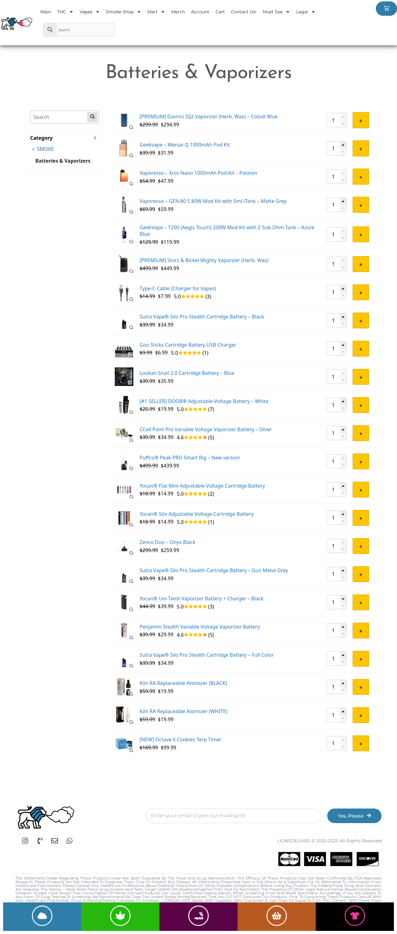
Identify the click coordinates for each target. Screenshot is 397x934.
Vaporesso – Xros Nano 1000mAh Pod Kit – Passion (198, 172)
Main (45, 12)
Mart (156, 12)
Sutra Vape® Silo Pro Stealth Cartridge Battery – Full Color (207, 654)
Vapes (90, 12)
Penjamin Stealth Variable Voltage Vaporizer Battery (200, 626)
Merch (178, 12)
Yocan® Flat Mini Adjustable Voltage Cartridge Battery (202, 485)
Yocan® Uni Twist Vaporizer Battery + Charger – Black (202, 598)
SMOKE (42, 149)
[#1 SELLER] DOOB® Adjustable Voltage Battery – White (204, 401)
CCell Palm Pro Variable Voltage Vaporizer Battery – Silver (206, 429)
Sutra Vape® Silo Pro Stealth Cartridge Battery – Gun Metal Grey (214, 570)
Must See (276, 12)
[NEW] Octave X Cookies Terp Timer (180, 739)
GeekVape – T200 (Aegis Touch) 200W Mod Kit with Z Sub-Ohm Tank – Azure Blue (227, 231)
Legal (305, 12)
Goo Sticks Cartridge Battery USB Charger (188, 344)
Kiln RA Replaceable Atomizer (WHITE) (183, 711)
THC (65, 12)
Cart (220, 12)
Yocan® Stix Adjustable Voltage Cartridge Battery (197, 514)
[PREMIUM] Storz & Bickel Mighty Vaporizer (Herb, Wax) (204, 260)
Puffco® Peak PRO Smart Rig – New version (190, 457)
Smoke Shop (123, 12)
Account (200, 12)
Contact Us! (243, 12)
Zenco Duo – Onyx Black (167, 542)
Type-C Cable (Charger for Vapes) (178, 288)
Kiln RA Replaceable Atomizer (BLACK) (183, 683)
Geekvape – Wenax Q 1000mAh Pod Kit (185, 144)
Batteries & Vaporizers (63, 160)
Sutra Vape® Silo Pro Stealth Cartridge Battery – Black (202, 316)
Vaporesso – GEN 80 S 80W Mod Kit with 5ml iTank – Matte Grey (213, 201)
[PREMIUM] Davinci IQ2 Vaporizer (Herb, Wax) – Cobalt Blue (209, 116)
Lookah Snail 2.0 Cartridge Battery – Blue (187, 373)
